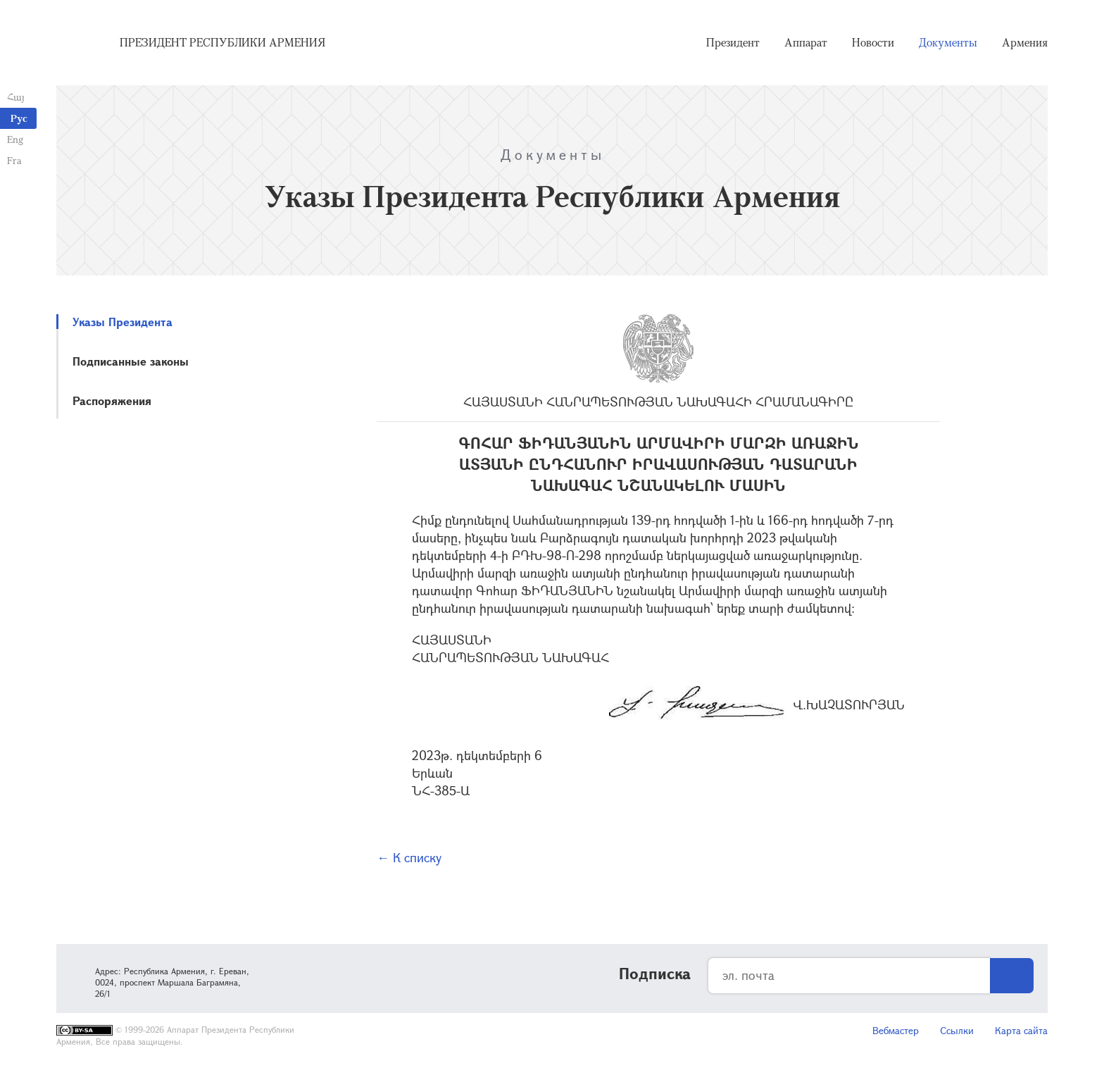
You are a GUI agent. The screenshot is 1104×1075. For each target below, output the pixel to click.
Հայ (16, 97)
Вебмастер (895, 1030)
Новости (873, 42)
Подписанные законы (131, 361)
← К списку (409, 857)
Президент (733, 42)
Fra (14, 160)
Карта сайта (1021, 1030)
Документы (948, 42)
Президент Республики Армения (222, 42)
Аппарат (805, 42)
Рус (19, 118)
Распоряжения (112, 400)
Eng (15, 139)
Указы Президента (122, 321)
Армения (1025, 42)
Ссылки (957, 1030)
